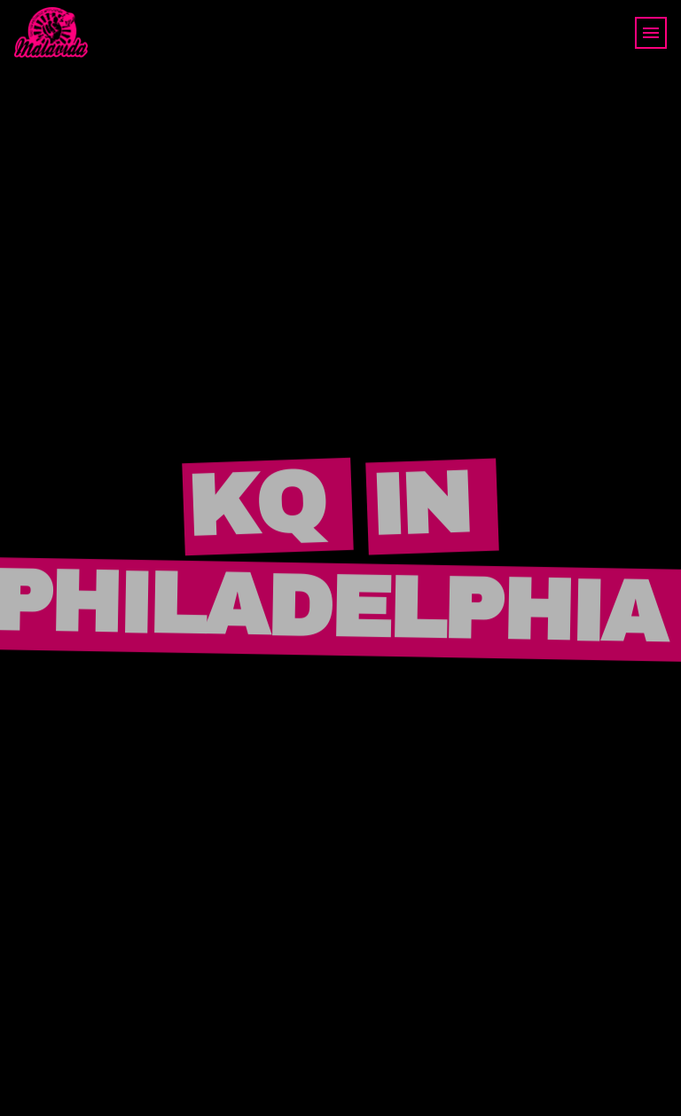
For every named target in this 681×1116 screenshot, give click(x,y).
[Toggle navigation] (651, 33)
